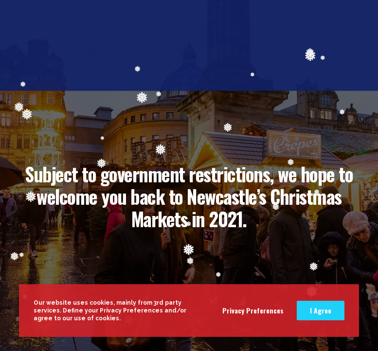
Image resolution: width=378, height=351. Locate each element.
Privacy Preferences (253, 310)
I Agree (320, 310)
